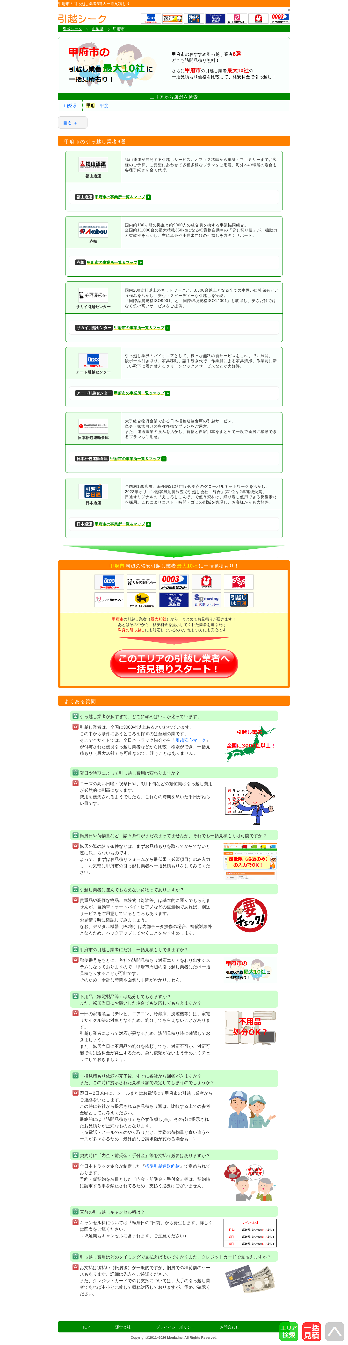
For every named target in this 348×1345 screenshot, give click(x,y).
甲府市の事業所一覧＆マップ (110, 197)
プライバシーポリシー (175, 1327)
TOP (86, 1327)
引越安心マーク (190, 740)
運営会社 (123, 1327)
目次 (67, 123)
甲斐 (104, 105)
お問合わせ (229, 1327)
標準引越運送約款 (162, 1166)
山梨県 (70, 105)
